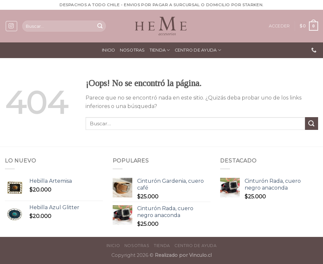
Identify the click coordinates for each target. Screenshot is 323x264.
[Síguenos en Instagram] (11, 26)
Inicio (108, 50)
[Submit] (99, 26)
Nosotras (132, 50)
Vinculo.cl (200, 255)
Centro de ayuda (198, 50)
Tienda (160, 50)
